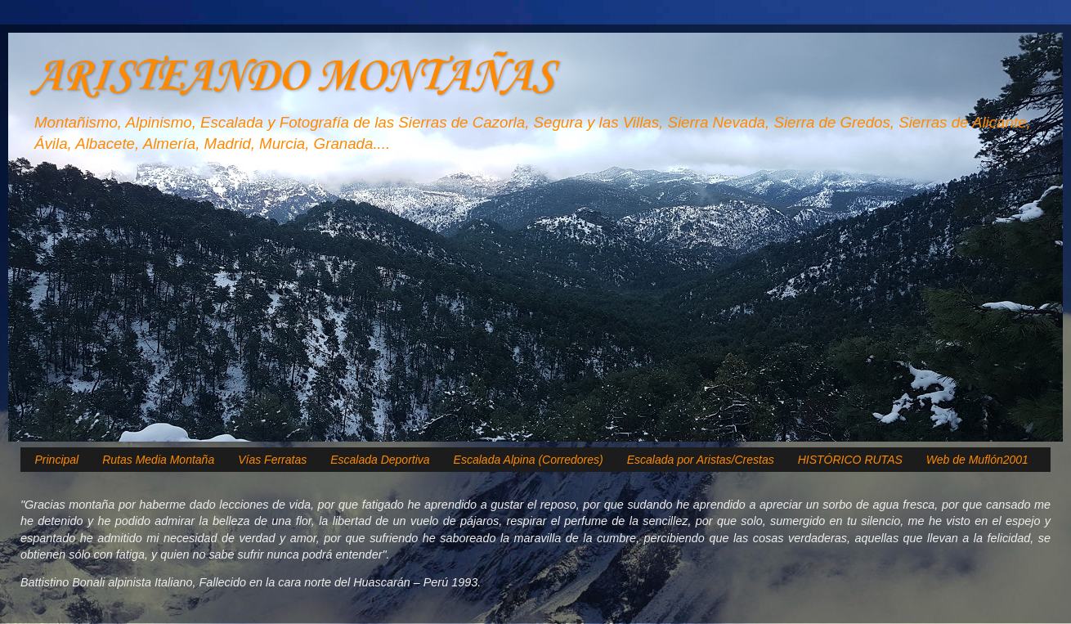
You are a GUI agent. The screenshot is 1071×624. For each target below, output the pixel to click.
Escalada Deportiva (379, 459)
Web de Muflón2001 (977, 459)
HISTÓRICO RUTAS (850, 459)
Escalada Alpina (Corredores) (528, 459)
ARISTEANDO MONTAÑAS (293, 77)
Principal (57, 459)
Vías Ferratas (272, 459)
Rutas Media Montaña (158, 459)
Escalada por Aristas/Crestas (700, 459)
